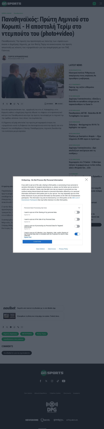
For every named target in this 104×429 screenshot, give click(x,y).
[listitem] (52, 208)
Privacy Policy (63, 249)
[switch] (77, 212)
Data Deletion (40, 249)
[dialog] (52, 214)
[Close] (87, 180)
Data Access (52, 249)
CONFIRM (37, 241)
